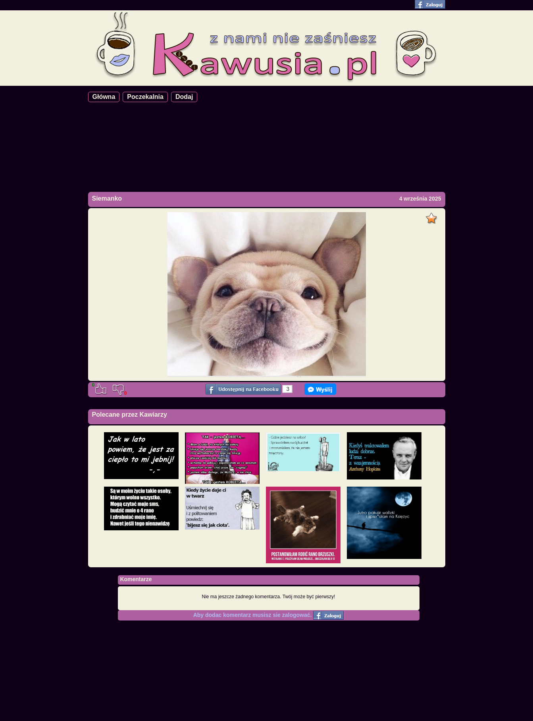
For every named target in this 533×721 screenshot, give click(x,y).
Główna (103, 96)
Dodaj (184, 96)
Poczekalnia (145, 96)
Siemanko (107, 198)
